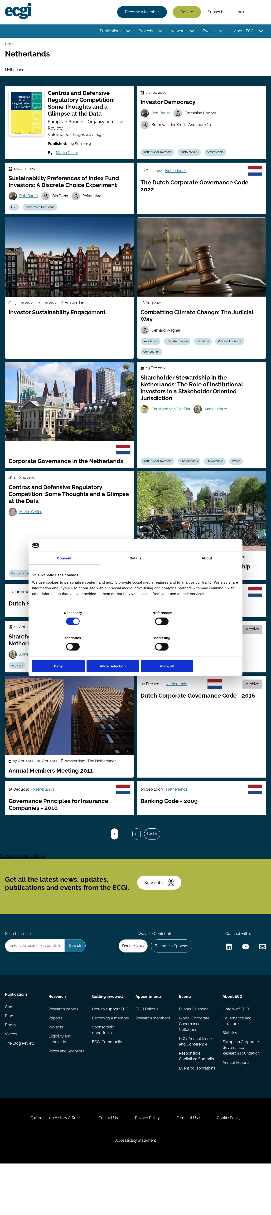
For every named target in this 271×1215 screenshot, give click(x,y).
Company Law (22, 587)
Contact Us (106, 1164)
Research (57, 1029)
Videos (12, 1071)
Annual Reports (235, 1109)
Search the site (18, 965)
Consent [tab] (64, 571)
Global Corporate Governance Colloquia (194, 1058)
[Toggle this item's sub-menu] (127, 31)
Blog (10, 1052)
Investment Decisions (42, 215)
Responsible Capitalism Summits (196, 1091)
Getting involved (107, 1029)
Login (240, 12)
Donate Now (130, 978)
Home (10, 45)
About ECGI (243, 31)
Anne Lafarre (217, 423)
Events (208, 31)
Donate (186, 12)
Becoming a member (102, 1061)
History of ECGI (235, 1043)
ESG (15, 215)
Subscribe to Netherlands (22, 881)
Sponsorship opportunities (104, 1076)
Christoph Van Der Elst (171, 423)
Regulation (151, 352)
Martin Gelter (63, 158)
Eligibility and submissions (60, 1074)
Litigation (206, 352)
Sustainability (191, 157)
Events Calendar (193, 1043)
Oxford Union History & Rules (51, 1164)
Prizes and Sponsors (58, 1089)
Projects (145, 31)
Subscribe (216, 12)
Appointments (149, 1029)
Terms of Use (190, 1164)
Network (177, 31)
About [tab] (207, 571)
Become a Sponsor (170, 978)
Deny (66, 653)
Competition (152, 363)
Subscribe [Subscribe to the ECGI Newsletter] (161, 911)
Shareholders (191, 473)
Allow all (205, 653)
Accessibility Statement (135, 1189)
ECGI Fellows (147, 1043)
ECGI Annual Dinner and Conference (196, 1076)
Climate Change (179, 352)
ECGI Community (107, 1088)
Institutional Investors (158, 157)
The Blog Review (20, 1081)
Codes (11, 1043)
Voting (240, 473)
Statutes (229, 1067)
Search (257, 13)
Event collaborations (191, 1107)
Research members (153, 1052)
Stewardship (218, 157)
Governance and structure (236, 1055)
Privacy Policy (147, 1164)
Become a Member (141, 12)
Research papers (64, 1043)
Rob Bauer (161, 119)
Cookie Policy (233, 1164)
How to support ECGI (106, 1046)
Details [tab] (135, 571)
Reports (56, 1052)
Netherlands (177, 177)
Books (11, 1062)
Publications (110, 31)
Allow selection (135, 653)
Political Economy (234, 352)
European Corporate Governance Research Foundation (232, 1088)
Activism (18, 683)
